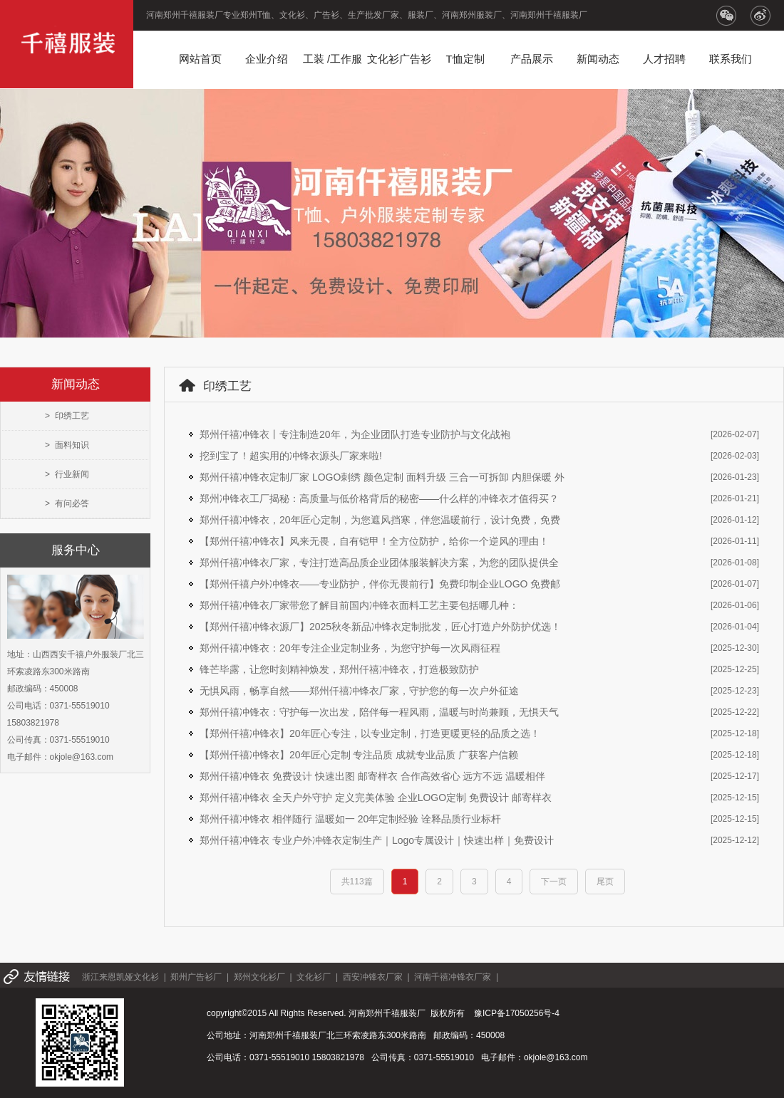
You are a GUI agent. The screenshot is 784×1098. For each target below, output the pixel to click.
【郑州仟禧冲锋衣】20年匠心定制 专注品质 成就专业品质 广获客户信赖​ (359, 754)
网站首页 (200, 59)
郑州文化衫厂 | (265, 977)
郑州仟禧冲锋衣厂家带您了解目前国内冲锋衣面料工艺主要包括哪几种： (359, 605)
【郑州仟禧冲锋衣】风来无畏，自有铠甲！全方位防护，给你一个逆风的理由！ (374, 541)
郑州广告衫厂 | (201, 977)
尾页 (605, 882)
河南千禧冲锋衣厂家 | (458, 977)
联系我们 (730, 59)
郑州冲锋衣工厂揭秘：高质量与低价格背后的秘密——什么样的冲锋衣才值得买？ (379, 498)
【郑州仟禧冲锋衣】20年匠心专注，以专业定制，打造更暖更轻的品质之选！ (370, 733)
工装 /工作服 (332, 59)
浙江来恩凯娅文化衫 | (126, 977)
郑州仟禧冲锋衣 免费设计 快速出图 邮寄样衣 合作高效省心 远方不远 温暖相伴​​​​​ (372, 776)
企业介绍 (266, 59)
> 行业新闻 (67, 474)
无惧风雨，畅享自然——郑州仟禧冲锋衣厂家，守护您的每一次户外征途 (359, 690)
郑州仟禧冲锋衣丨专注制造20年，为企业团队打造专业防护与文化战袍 (355, 434)
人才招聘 (664, 59)
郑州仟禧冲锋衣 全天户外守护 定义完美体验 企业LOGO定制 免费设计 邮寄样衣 (376, 797)
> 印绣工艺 (67, 416)
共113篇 (357, 882)
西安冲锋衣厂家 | (378, 977)
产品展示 (531, 59)
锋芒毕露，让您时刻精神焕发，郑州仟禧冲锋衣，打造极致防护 (339, 669)
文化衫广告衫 (399, 59)
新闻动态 (598, 59)
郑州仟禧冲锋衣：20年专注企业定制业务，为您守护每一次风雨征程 (350, 648)
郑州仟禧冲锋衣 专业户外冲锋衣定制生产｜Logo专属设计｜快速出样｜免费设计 (377, 840)
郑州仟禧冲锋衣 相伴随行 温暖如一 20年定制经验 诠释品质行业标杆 (350, 819)
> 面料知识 (67, 445)
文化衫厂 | (319, 977)
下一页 (554, 882)
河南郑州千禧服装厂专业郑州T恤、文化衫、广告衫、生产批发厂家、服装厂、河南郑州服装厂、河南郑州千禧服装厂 (366, 15)
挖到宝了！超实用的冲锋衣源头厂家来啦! (291, 455)
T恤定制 (464, 59)
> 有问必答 (67, 503)
